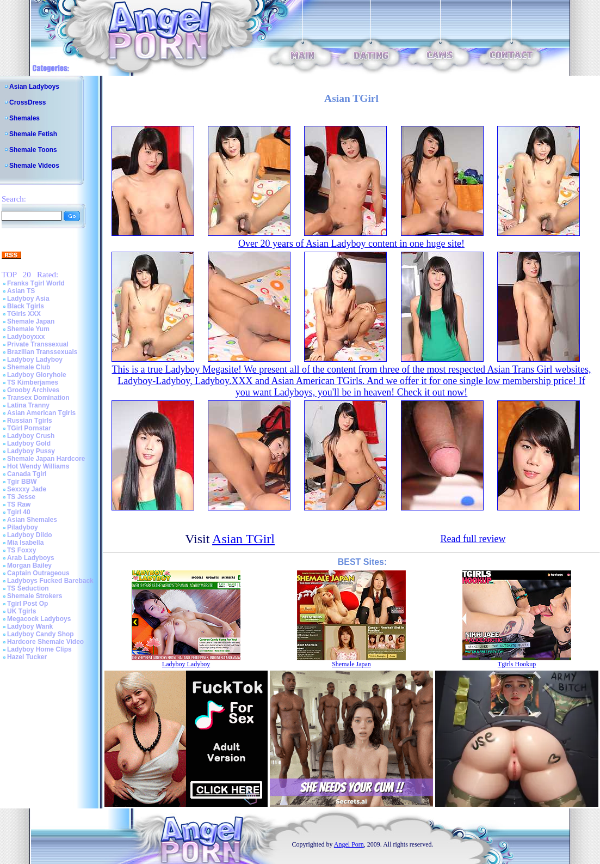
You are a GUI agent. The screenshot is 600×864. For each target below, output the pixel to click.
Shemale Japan (30, 321)
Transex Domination (38, 397)
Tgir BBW (22, 481)
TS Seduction (28, 588)
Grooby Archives (33, 390)
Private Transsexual (38, 344)
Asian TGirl (243, 539)
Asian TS (21, 291)
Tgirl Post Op (27, 603)
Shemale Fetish (33, 134)
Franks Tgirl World (36, 283)
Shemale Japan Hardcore (46, 459)
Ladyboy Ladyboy (35, 359)
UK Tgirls (21, 611)
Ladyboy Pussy (31, 451)
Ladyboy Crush (30, 436)
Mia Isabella (25, 542)
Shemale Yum (28, 329)
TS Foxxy (21, 550)
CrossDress (27, 102)
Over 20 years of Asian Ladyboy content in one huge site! (351, 243)
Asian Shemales (32, 520)
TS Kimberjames (32, 382)
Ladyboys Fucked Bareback (50, 581)
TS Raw (18, 504)
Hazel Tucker (27, 657)
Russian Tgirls (29, 420)
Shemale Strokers (34, 596)
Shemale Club (28, 367)
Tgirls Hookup (517, 664)
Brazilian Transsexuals (42, 352)
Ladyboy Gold (29, 443)
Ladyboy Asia (28, 298)
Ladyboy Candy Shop (40, 634)
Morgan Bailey (29, 565)
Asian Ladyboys (34, 86)
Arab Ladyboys (30, 558)
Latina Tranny (28, 405)
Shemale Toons (33, 150)
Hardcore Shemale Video (45, 642)
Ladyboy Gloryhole (36, 375)
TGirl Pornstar (29, 428)
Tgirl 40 (18, 512)
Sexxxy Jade (26, 489)
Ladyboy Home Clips (39, 649)
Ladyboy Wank (30, 626)
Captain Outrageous (38, 573)
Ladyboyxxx (26, 336)
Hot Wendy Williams (38, 466)
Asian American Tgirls (41, 413)
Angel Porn (349, 844)
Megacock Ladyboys (39, 619)
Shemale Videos (34, 165)
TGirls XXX (24, 314)
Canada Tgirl (27, 474)
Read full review (472, 538)
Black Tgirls (25, 306)
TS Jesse (21, 497)
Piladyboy (22, 527)
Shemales (24, 118)
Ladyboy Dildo (29, 535)
